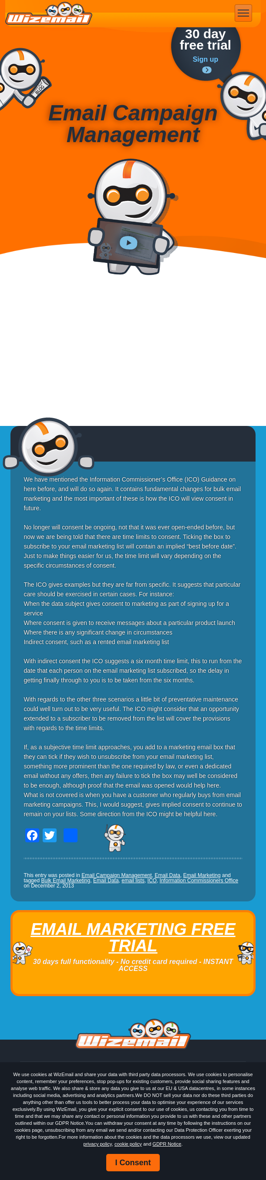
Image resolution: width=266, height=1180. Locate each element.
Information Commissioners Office (199, 881)
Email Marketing (202, 875)
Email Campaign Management (116, 875)
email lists (133, 881)
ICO (152, 881)
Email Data (167, 875)
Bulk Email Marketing (65, 881)
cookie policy (128, 1144)
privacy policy (98, 1144)
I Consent (133, 1162)
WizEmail (48, 13)
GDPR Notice (166, 1144)
